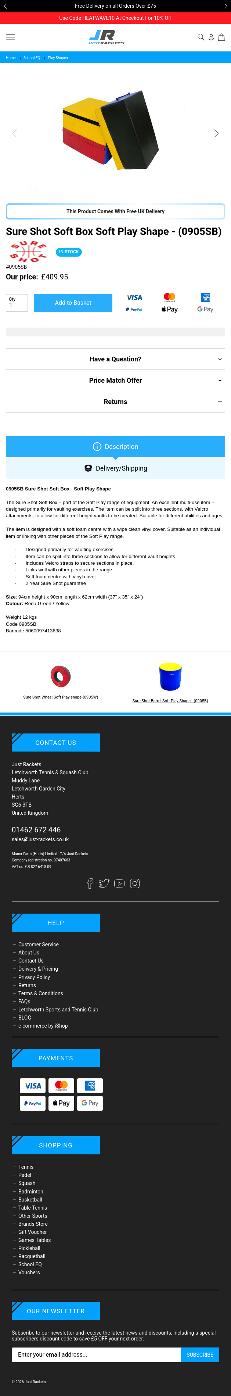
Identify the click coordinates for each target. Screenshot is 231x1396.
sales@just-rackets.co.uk (40, 839)
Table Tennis (32, 1208)
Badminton (30, 1192)
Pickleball (29, 1248)
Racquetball (32, 1256)
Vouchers (29, 1272)
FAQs (24, 1001)
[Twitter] (105, 887)
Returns (27, 985)
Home (11, 58)
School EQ (29, 58)
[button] (5, 6)
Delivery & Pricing (38, 969)
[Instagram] (135, 887)
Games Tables (34, 1240)
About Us (28, 953)
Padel (24, 1175)
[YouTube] (120, 887)
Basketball (30, 1200)
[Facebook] (93, 887)
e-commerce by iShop (43, 1026)
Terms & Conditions (40, 993)
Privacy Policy (34, 977)
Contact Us (31, 961)
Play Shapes (55, 58)
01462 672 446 (36, 829)
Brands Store (33, 1224)
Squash (27, 1183)
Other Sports (32, 1216)
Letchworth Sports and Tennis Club (58, 1010)
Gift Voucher (32, 1232)
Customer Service (38, 944)
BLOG (24, 1018)
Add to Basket (73, 302)
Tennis (25, 1167)
